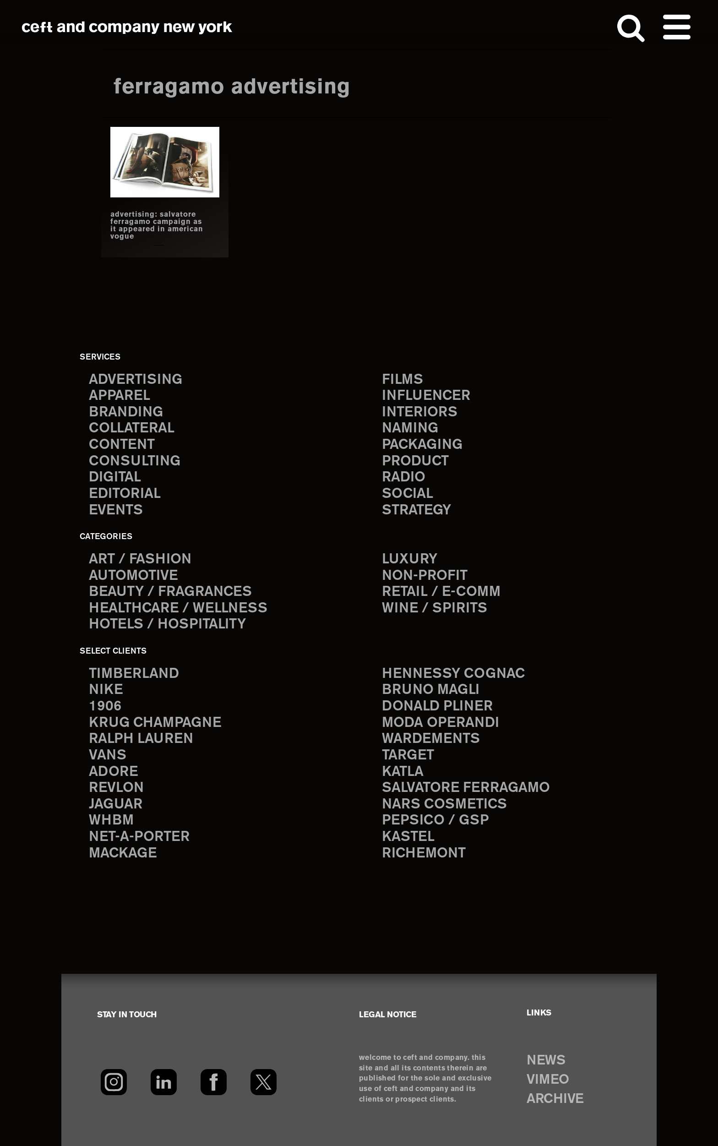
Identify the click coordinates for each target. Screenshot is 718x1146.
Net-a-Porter (139, 837)
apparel (119, 396)
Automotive (133, 576)
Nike (106, 690)
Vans (107, 755)
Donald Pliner (437, 706)
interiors (419, 412)
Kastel (408, 837)
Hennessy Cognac (453, 674)
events (116, 510)
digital (115, 477)
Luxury (409, 559)
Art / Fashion (140, 559)
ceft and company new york (127, 27)
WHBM (111, 820)
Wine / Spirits (434, 608)
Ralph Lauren (141, 739)
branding (126, 412)
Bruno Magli (430, 690)
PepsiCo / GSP (435, 820)
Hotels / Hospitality (167, 624)
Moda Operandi (440, 723)
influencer (426, 396)
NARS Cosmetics (444, 804)
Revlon (116, 788)
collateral (131, 428)
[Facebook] (214, 1082)
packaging (422, 445)
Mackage (123, 853)
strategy (416, 510)
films (402, 380)
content (122, 445)
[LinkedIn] (164, 1082)
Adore (113, 772)
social (407, 494)
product (415, 461)
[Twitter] (263, 1082)
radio (403, 477)
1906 (105, 706)
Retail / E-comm (441, 592)
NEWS (546, 1061)
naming (410, 428)
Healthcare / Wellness (178, 608)
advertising (135, 380)
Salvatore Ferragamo (466, 788)
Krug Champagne (155, 723)
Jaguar (115, 804)
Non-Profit (425, 576)
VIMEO (548, 1080)
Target (408, 755)
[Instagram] (114, 1082)
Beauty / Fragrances (170, 592)
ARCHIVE (555, 1099)
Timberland (134, 674)
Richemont (424, 853)
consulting (134, 461)
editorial (125, 494)
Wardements (431, 739)
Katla (403, 772)
